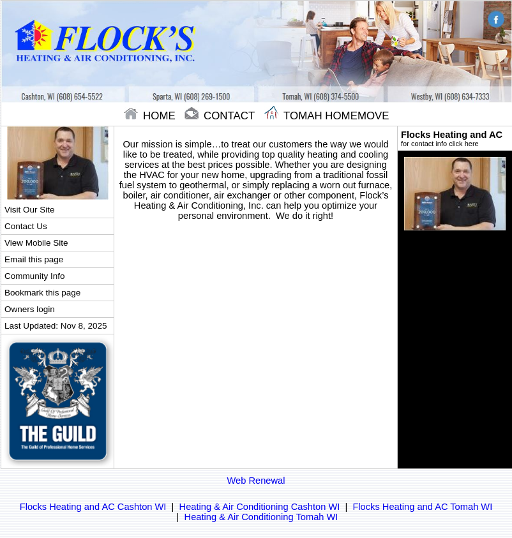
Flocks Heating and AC (455, 138)
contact (220, 116)
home (151, 116)
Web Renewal (256, 480)
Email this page (33, 259)
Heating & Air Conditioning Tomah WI (261, 517)
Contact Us (25, 226)
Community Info (34, 276)
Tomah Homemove (326, 116)
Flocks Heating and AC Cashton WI (93, 507)
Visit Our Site (29, 209)
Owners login (29, 309)
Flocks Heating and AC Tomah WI (422, 507)
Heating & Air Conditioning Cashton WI (259, 507)
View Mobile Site (36, 243)
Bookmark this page (42, 292)
